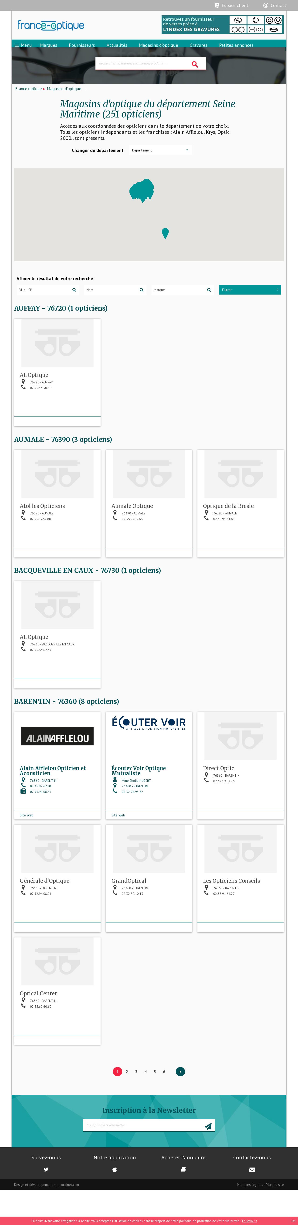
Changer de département (97, 158)
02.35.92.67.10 (35, 818)
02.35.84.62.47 (35, 677)
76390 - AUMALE (37, 537)
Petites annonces (236, 50)
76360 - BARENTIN (38, 812)
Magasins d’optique (158, 50)
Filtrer (250, 298)
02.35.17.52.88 (35, 542)
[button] (165, 242)
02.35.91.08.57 (35, 823)
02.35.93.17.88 (127, 542)
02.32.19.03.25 (219, 813)
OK (293, 1221)
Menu (23, 50)
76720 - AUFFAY (36, 401)
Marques (48, 50)
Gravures (198, 50)
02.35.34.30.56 (35, 407)
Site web (26, 841)
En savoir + (249, 1221)
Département (142, 158)
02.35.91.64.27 (219, 930)
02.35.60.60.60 (35, 1046)
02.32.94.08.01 (35, 930)
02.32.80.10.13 (127, 930)
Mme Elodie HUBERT (131, 812)
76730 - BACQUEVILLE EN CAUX (47, 672)
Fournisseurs (82, 50)
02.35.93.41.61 (219, 542)
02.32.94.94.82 (127, 823)
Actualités (117, 50)
